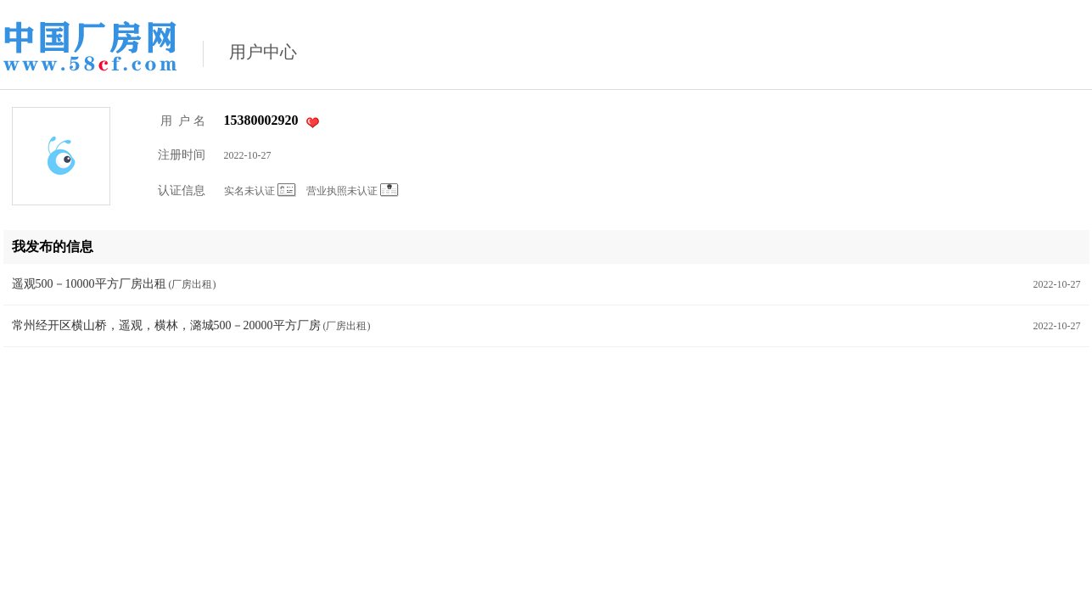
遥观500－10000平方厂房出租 (89, 283)
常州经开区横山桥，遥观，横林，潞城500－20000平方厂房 (166, 325)
